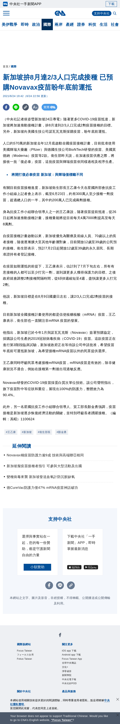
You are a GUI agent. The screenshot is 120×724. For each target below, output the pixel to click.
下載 (111, 4)
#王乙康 (11, 432)
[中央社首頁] (60, 13)
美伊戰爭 (9, 24)
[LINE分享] (16, 107)
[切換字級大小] (35, 107)
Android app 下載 (71, 654)
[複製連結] (25, 107)
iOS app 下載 (69, 650)
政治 (36, 24)
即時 (25, 24)
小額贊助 (37, 567)
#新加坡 (27, 432)
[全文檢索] (115, 14)
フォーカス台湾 (25, 654)
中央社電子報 (69, 679)
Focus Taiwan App (72, 659)
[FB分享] (6, 107)
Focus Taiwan (24, 650)
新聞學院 (67, 675)
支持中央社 (102, 13)
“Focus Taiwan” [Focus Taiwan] (61, 720)
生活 (103, 24)
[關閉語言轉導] (117, 716)
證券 (81, 24)
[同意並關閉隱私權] (117, 700)
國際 (47, 24)
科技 (92, 24)
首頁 (5, 66)
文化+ (65, 667)
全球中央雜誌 (69, 663)
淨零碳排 (67, 671)
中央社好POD (69, 683)
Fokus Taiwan (24, 659)
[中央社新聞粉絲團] (60, 635)
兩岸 (58, 24)
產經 (70, 24)
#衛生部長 (44, 432)
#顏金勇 (62, 432)
